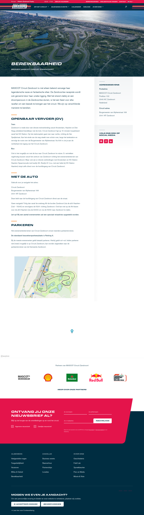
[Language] (131, 1)
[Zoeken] (126, 7)
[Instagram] (106, 141)
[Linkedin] (111, 141)
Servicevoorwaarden (100, 429)
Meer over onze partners (72, 389)
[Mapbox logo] (5, 356)
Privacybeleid (91, 429)
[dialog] (72, 503)
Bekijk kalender (61, 1)
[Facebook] (101, 141)
